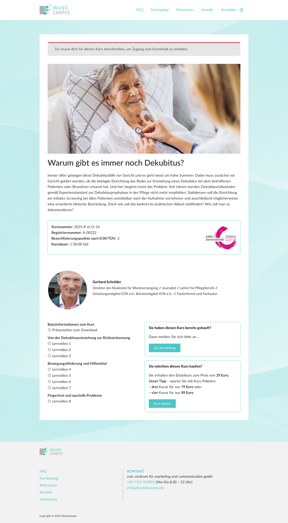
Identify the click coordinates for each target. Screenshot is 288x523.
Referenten (184, 10)
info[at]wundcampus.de (145, 488)
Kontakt (207, 10)
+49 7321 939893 (141, 482)
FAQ (139, 10)
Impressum (48, 499)
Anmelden (232, 10)
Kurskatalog (159, 10)
